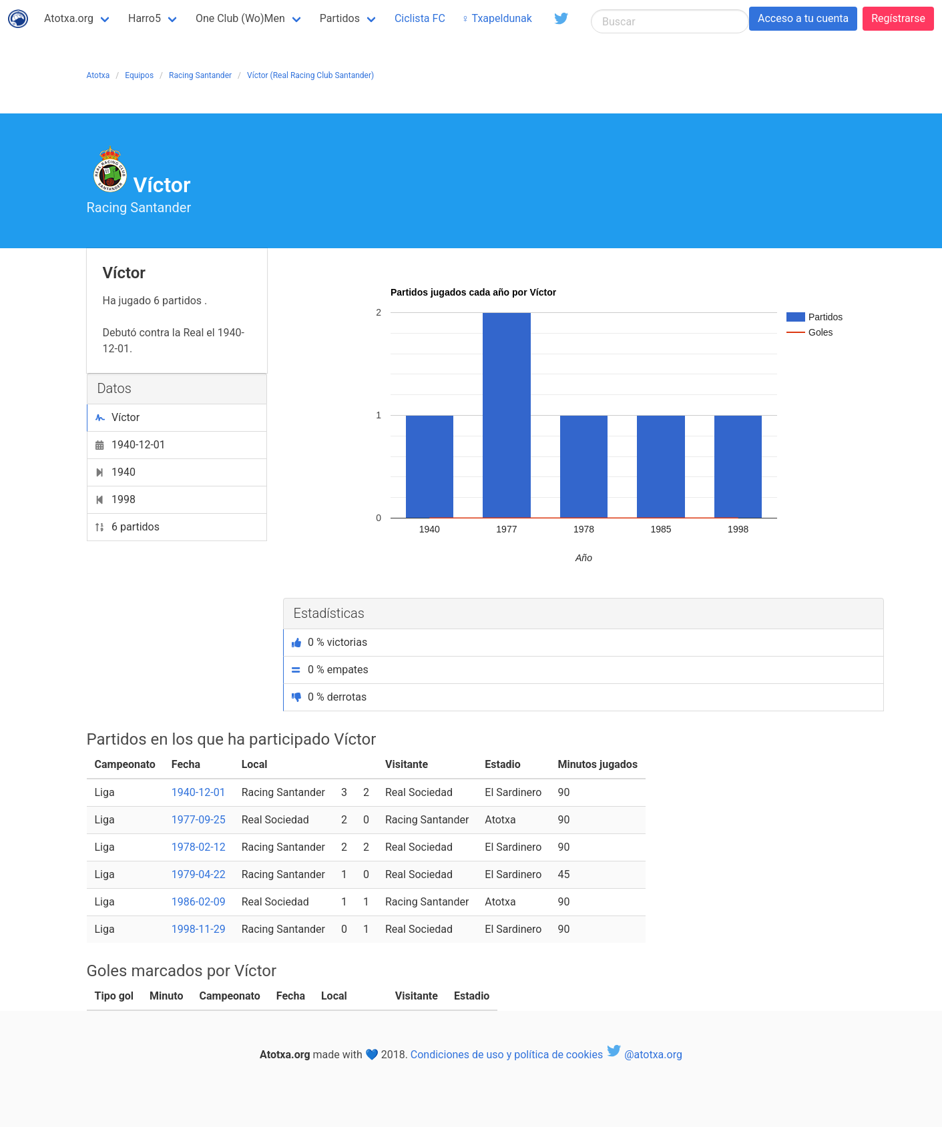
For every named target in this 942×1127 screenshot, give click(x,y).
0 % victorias (330, 642)
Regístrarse (898, 18)
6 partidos (127, 526)
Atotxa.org (68, 18)
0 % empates (330, 669)
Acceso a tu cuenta (803, 18)
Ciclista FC (420, 18)
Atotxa (98, 75)
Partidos (340, 18)
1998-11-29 (199, 929)
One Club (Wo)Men (240, 18)
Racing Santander (200, 75)
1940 (115, 472)
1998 (115, 499)
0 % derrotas (329, 697)
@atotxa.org (644, 1054)
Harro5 (144, 18)
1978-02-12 (199, 847)
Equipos (139, 75)
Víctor (117, 417)
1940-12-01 (130, 444)
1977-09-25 (199, 819)
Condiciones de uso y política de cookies (507, 1054)
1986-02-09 (199, 901)
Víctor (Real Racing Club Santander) (310, 75)
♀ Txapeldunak (496, 18)
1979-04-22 (199, 874)
